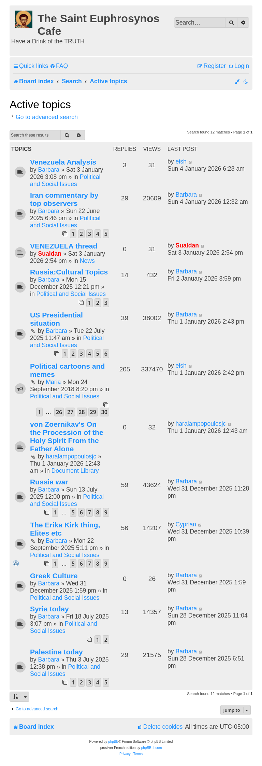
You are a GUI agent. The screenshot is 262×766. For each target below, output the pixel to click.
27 (70, 412)
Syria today (49, 609)
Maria (53, 382)
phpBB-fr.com (151, 748)
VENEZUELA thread (63, 246)
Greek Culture (54, 576)
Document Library (75, 470)
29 (93, 412)
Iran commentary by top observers (64, 199)
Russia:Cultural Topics (69, 272)
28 (81, 412)
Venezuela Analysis (63, 162)
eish (180, 161)
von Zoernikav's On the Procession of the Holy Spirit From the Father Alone (66, 436)
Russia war (49, 482)
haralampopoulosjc (71, 456)
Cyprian (185, 524)
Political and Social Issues (65, 180)
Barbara (48, 169)
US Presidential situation (56, 319)
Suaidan (49, 253)
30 (104, 412)
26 (59, 412)
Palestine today (56, 652)
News (87, 260)
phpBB (113, 741)
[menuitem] (59, 66)
